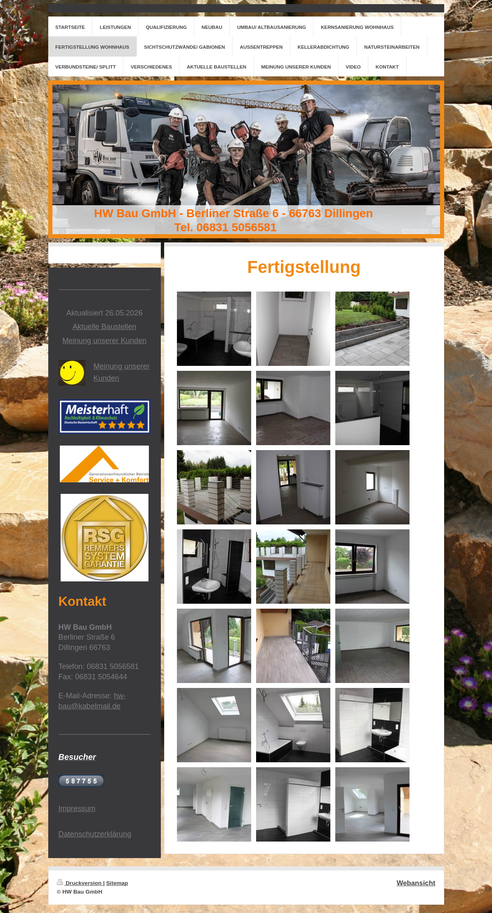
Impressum (77, 808)
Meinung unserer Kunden (104, 341)
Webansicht (416, 883)
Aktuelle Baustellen (105, 327)
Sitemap (117, 883)
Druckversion (80, 883)
